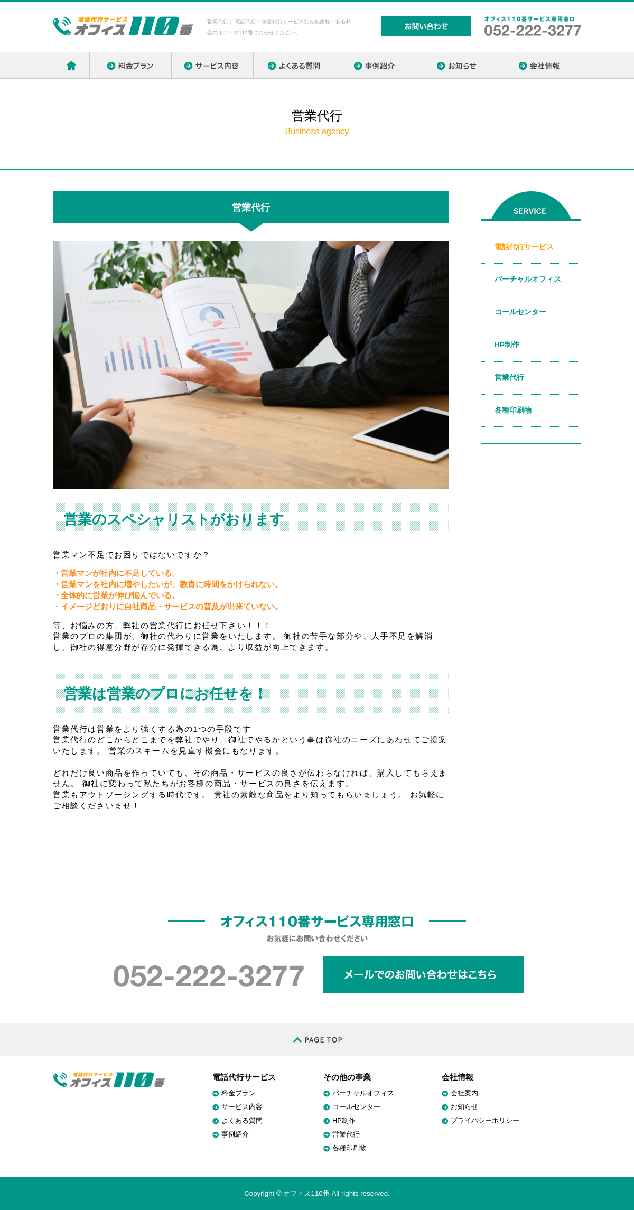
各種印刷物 (513, 410)
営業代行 (509, 377)
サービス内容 (242, 1107)
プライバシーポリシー (485, 1120)
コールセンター (520, 312)
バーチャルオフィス (528, 279)
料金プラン (238, 1093)
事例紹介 (235, 1134)
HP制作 (507, 345)
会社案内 (464, 1093)
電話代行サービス (524, 247)
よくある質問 (242, 1120)
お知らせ (464, 1107)
